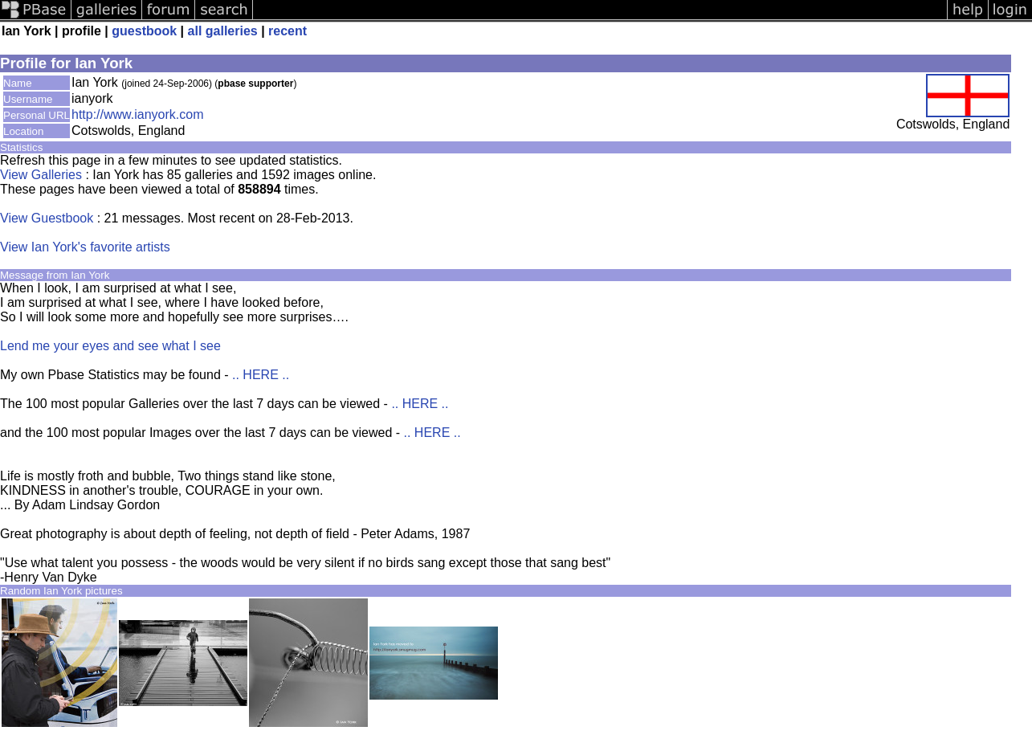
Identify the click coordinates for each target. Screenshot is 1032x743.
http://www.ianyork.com (137, 114)
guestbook (144, 31)
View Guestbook (46, 218)
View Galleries (41, 175)
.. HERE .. (260, 375)
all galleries (223, 31)
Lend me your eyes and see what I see (110, 346)
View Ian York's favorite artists (85, 247)
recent (287, 31)
